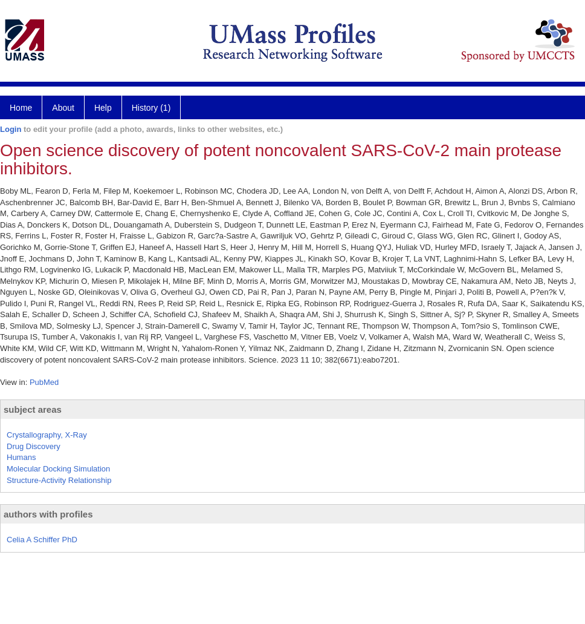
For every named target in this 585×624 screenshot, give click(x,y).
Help (103, 108)
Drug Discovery (33, 446)
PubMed (44, 382)
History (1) (151, 108)
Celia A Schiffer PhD (42, 539)
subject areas (33, 409)
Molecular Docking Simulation (58, 468)
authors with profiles (48, 514)
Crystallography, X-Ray (47, 434)
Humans (21, 457)
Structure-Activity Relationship (59, 480)
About (63, 108)
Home (21, 108)
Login (10, 129)
